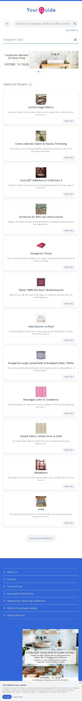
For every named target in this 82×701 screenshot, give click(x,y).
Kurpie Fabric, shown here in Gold (41, 436)
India (41, 509)
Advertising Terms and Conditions (26, 600)
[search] (74, 23)
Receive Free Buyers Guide (22, 608)
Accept (7, 697)
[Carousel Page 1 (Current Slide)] (38, 71)
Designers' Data (13, 39)
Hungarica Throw (41, 253)
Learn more (18, 697)
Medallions (41, 472)
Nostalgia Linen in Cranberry (41, 399)
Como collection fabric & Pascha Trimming (41, 143)
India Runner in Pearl (41, 326)
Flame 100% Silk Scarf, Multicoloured (41, 290)
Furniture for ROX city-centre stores (41, 216)
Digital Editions (16, 615)
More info (69, 121)
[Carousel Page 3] (43, 71)
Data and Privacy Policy (20, 593)
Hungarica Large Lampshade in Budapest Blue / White (41, 363)
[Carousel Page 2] (41, 71)
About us (12, 572)
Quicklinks (71, 30)
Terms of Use (14, 586)
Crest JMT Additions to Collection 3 (41, 180)
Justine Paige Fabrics (41, 107)
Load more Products (41, 538)
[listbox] (7, 23)
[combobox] (45, 23)
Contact (11, 579)
